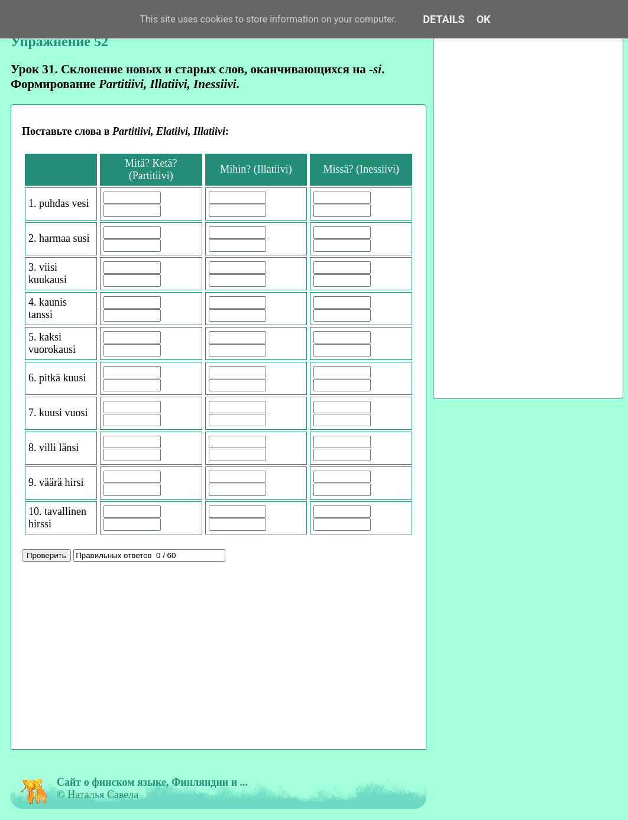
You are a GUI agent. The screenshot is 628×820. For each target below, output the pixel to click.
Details (443, 19)
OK (484, 19)
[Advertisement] (218, 657)
